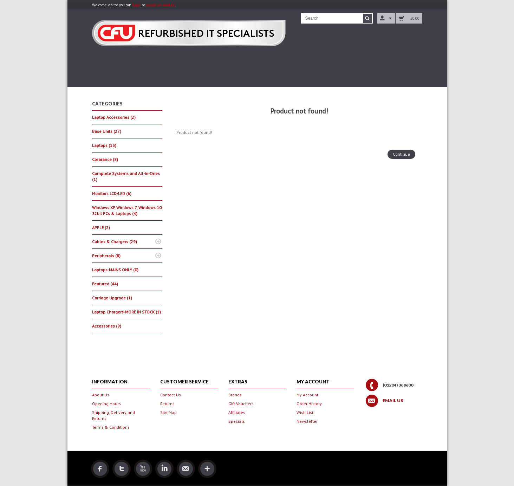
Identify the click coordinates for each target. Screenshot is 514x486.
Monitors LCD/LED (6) (111, 193)
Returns (167, 403)
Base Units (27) (106, 131)
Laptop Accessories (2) (114, 117)
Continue (401, 154)
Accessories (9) (106, 326)
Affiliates (236, 412)
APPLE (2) (101, 227)
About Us (100, 394)
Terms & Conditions (111, 427)
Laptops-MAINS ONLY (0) (115, 269)
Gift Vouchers (241, 403)
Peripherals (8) (106, 255)
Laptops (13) (104, 145)
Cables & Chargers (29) (114, 241)
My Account (307, 394)
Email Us (393, 400)
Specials (236, 421)
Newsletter (307, 421)
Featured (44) (105, 283)
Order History (309, 403)
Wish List (305, 412)
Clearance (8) (105, 159)
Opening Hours (106, 403)
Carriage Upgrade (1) (112, 297)
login (136, 4)
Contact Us (170, 394)
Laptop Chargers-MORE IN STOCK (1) (126, 312)
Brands (235, 394)
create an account (160, 4)
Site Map (168, 412)
